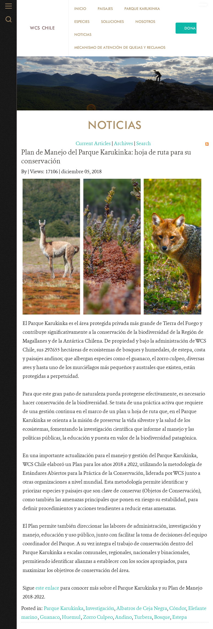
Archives (123, 143)
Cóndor (177, 608)
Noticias (82, 34)
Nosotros (145, 21)
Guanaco (50, 617)
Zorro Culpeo (98, 617)
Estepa (179, 617)
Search (143, 143)
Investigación (100, 608)
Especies (81, 21)
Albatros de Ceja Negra (141, 608)
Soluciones (112, 21)
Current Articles (93, 143)
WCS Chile (42, 28)
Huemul (71, 617)
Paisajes (105, 8)
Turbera (143, 617)
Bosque (162, 617)
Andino (123, 617)
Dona (190, 28)
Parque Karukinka (142, 8)
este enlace (47, 588)
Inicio (80, 8)
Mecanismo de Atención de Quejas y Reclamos (119, 47)
